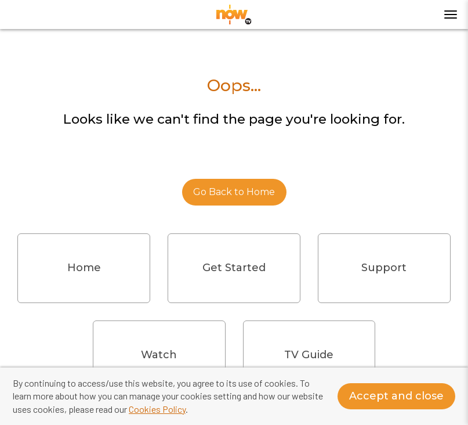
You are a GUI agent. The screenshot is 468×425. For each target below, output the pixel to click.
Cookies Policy (157, 409)
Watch (159, 354)
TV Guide (308, 354)
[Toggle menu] (450, 14)
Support (384, 267)
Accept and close (396, 396)
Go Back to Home (234, 191)
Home (84, 267)
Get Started (234, 267)
